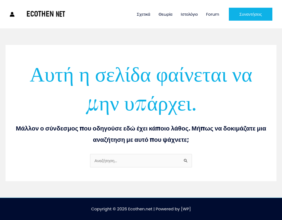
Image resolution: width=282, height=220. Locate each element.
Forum (212, 14)
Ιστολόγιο (189, 14)
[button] (250, 14)
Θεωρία (166, 14)
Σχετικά (143, 14)
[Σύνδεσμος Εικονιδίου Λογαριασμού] (12, 14)
